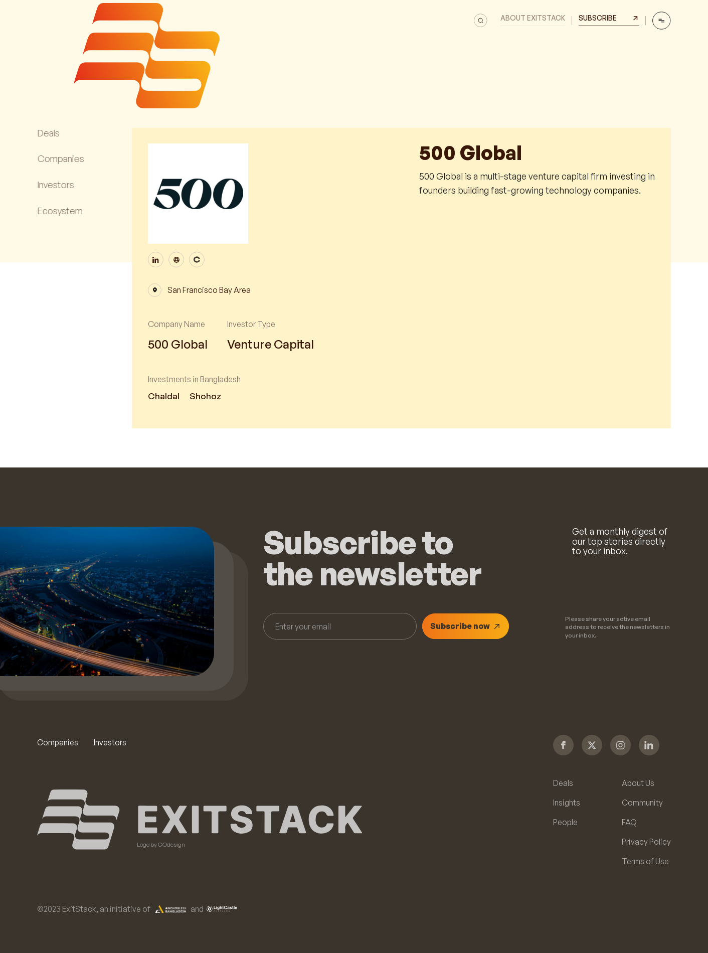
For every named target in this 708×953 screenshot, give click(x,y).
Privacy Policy (646, 842)
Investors (110, 743)
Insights (566, 803)
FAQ (629, 823)
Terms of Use (645, 862)
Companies (57, 743)
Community (642, 803)
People (565, 823)
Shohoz (205, 396)
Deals (563, 783)
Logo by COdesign (161, 845)
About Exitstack (532, 18)
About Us (638, 783)
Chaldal (164, 396)
